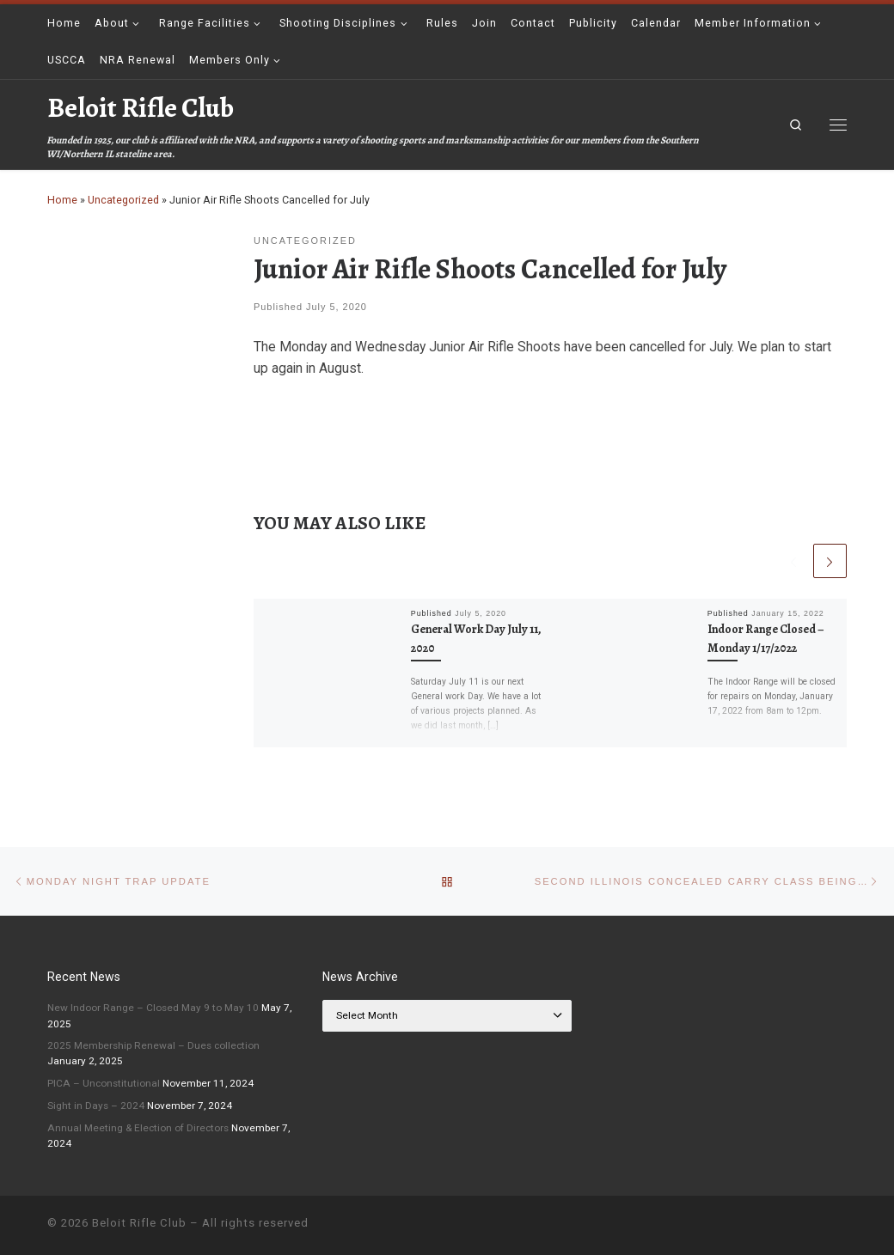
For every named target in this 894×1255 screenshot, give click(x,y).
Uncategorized (123, 199)
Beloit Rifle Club (139, 1222)
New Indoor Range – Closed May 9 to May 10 (153, 1008)
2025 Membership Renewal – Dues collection (153, 1045)
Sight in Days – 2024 (95, 1106)
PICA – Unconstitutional (103, 1083)
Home (62, 199)
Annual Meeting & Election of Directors (138, 1128)
